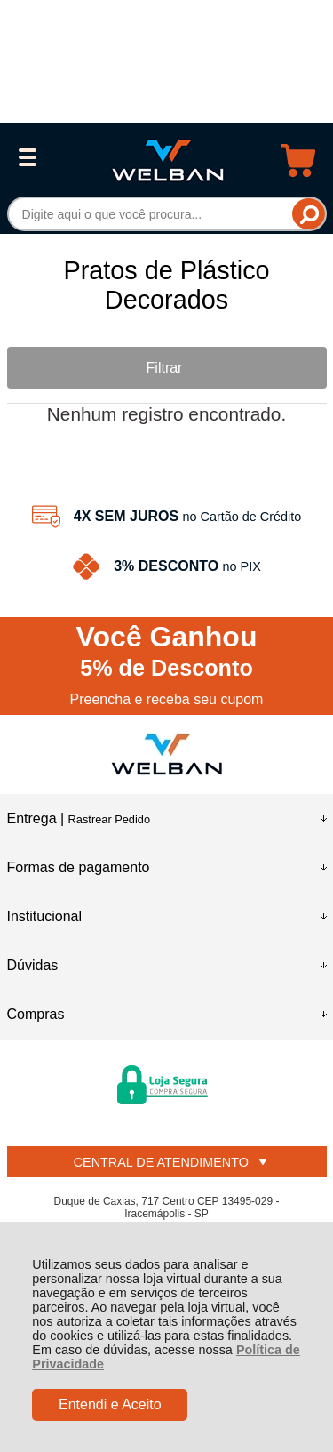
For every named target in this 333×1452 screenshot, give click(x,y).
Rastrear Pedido (109, 819)
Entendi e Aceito (110, 1404)
